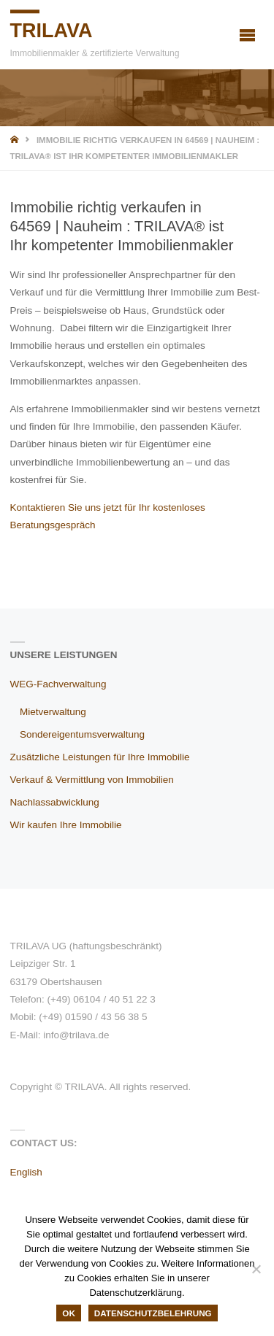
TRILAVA (51, 31)
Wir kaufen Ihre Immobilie (66, 824)
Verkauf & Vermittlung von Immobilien (92, 779)
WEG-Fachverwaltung (58, 684)
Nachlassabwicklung (54, 802)
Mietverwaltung (53, 711)
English (26, 1172)
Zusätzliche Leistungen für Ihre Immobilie (100, 757)
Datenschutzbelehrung (153, 1313)
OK (68, 1313)
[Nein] (255, 1269)
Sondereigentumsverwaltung (82, 734)
